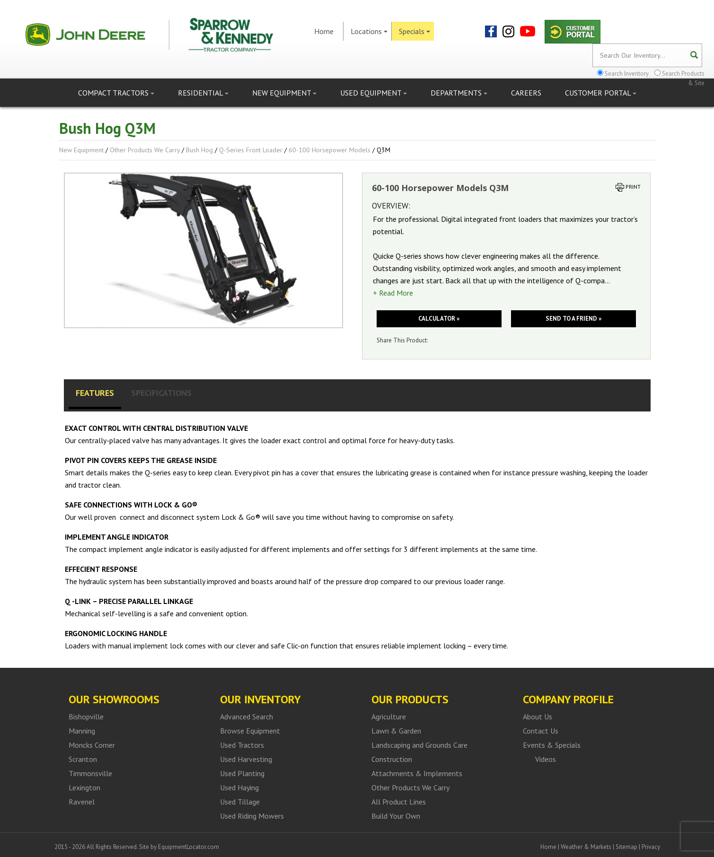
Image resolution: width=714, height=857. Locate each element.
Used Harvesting (246, 759)
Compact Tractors (116, 92)
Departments (459, 92)
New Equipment (284, 92)
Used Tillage (240, 801)
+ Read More (393, 292)
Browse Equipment (250, 730)
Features (95, 392)
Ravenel (82, 801)
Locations (369, 31)
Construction (391, 759)
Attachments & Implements (416, 773)
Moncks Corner (92, 745)
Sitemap (626, 847)
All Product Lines (398, 801)
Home (324, 31)
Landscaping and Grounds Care (419, 745)
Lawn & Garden (396, 730)
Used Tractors (242, 745)
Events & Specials (552, 745)
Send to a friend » (573, 319)
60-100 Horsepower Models (329, 150)
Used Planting (242, 773)
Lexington (84, 787)
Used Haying (239, 787)
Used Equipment (373, 92)
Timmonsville (90, 773)
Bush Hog (199, 150)
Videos (545, 759)
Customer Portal (600, 92)
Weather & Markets (586, 847)
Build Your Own (395, 816)
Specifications (161, 392)
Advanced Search (246, 716)
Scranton (83, 759)
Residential (203, 92)
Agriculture (388, 716)
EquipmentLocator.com (188, 847)
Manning (82, 730)
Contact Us (540, 730)
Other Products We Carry (145, 150)
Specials (414, 31)
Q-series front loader (250, 150)
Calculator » (438, 319)
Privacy (651, 847)
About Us (537, 716)
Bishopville (86, 716)
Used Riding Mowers (252, 816)
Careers (526, 92)
